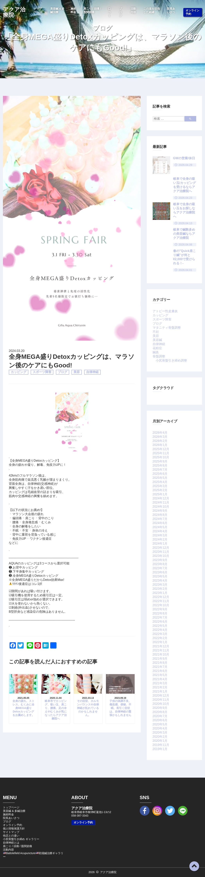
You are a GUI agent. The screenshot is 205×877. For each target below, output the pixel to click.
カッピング (18, 372)
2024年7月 (160, 519)
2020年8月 (160, 712)
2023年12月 (161, 547)
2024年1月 (160, 543)
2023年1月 (160, 593)
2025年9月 (160, 461)
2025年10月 (161, 457)
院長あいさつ (171, 10)
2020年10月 (161, 703)
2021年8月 (160, 662)
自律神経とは (11, 842)
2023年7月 (160, 568)
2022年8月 (160, 613)
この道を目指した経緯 (151, 10)
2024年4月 (160, 531)
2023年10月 (161, 556)
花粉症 (157, 348)
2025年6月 (160, 473)
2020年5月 (160, 724)
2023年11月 (161, 551)
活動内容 (133, 10)
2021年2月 (160, 687)
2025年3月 (160, 486)
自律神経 (92, 372)
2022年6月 (160, 621)
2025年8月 (160, 465)
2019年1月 (160, 749)
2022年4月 (160, 629)
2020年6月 (160, 720)
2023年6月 (160, 572)
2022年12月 (161, 597)
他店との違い (11, 835)
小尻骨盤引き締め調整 (171, 360)
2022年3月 (160, 634)
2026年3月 (160, 436)
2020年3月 (160, 732)
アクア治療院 (14, 12)
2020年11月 (161, 699)
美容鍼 (157, 340)
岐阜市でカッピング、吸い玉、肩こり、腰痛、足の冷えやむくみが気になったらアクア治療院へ (56, 709)
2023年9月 (160, 560)
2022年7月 (160, 617)
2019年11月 (161, 745)
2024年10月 (161, 506)
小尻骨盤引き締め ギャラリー (21, 839)
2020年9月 (160, 708)
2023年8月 (160, 564)
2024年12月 (161, 498)
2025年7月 (160, 469)
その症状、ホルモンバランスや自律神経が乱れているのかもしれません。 (88, 708)
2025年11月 (161, 453)
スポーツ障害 (42, 372)
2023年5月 (160, 576)
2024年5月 (160, 527)
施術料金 (73, 10)
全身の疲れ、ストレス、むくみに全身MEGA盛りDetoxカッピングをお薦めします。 (23, 708)
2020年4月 (160, 728)
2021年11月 (161, 650)
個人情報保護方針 (14, 828)
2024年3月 (160, 535)
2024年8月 (160, 514)
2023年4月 (160, 580)
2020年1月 (160, 740)
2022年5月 (160, 625)
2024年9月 (160, 510)
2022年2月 (160, 638)
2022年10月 (161, 605)
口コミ (109, 12)
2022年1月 (160, 642)
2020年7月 (160, 716)
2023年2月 (160, 588)
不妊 (156, 331)
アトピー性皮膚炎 (165, 311)
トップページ (38, 10)
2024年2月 (160, 539)
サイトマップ (11, 832)
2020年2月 (160, 736)
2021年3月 (160, 683)
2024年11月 (161, 502)
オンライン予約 (192, 12)
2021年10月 (161, 654)
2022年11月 (161, 601)
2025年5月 (160, 477)
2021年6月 (160, 671)
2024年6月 (160, 523)
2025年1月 (160, 494)
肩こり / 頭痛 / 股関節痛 (92, 10)
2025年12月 (161, 449)
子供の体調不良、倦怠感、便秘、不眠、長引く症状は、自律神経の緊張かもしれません (120, 708)
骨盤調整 (159, 356)
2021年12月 (161, 646)
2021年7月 (160, 666)
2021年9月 (160, 658)
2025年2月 (160, 490)
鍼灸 (156, 352)
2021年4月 (160, 679)
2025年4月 (160, 482)
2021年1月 (160, 691)
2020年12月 (161, 695)
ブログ (120, 12)
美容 (76, 372)
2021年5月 (160, 675)
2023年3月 (160, 584)
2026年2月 (160, 441)
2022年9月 (160, 609)
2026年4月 (160, 432)
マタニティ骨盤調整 (167, 327)
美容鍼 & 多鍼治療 (57, 10)
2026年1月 (160, 445)
